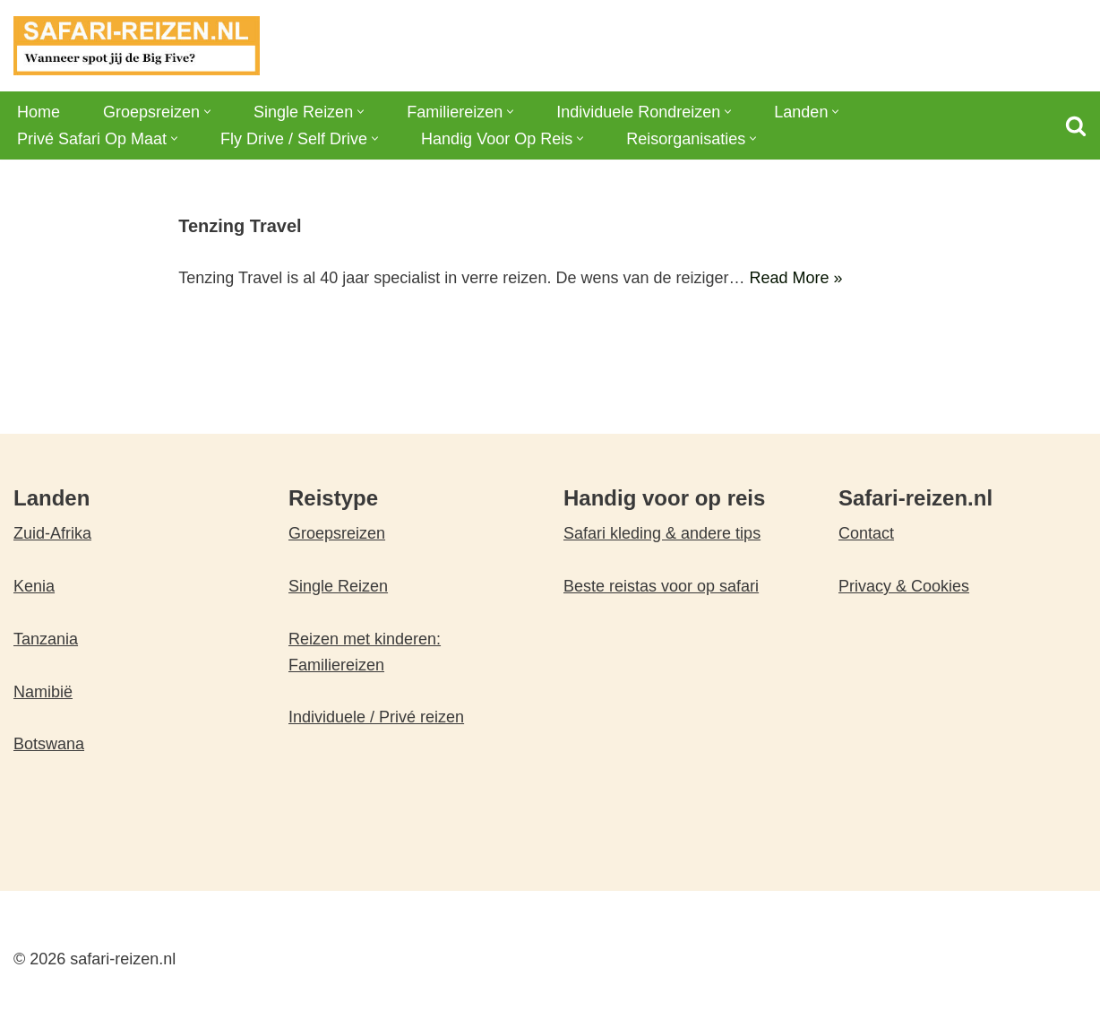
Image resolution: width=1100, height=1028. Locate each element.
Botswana (48, 744)
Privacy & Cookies (903, 586)
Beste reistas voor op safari (661, 586)
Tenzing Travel (239, 226)
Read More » (796, 278)
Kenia (34, 586)
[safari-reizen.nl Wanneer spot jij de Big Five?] (136, 45)
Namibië (43, 692)
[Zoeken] (1076, 125)
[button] (207, 111)
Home (38, 112)
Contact (866, 533)
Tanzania (45, 639)
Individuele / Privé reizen (376, 717)
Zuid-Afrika (52, 533)
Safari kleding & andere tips (662, 533)
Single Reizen (338, 586)
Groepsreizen (336, 533)
